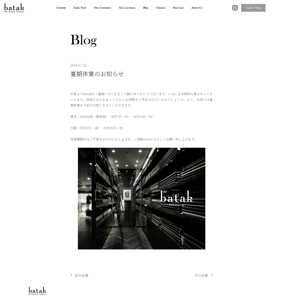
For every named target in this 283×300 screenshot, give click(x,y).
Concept (61, 7)
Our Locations (127, 7)
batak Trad (80, 7)
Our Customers (102, 7)
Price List (178, 7)
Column (160, 7)
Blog (145, 7)
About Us (196, 7)
